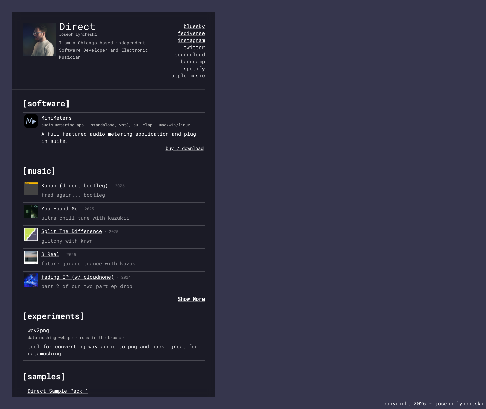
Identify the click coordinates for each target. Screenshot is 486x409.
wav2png (38, 330)
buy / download (185, 148)
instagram (191, 40)
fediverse (191, 33)
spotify (194, 68)
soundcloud (189, 54)
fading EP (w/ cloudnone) (77, 276)
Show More (191, 298)
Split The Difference (71, 231)
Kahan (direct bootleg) (74, 185)
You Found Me (59, 208)
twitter (194, 47)
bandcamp (193, 61)
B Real (50, 254)
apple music (188, 75)
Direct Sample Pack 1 (58, 390)
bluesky (194, 26)
